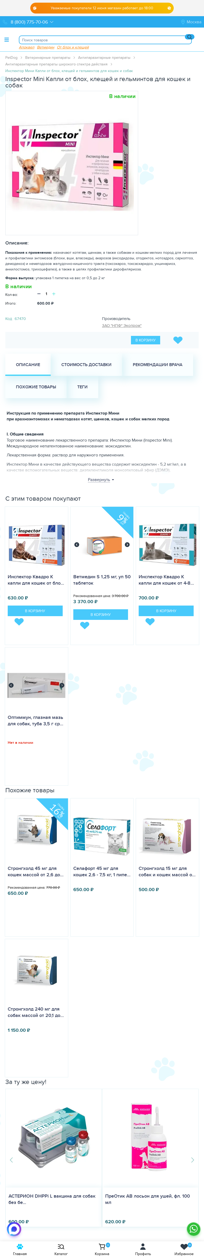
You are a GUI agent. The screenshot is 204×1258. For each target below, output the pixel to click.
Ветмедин (45, 47)
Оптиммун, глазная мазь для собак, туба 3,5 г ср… (35, 720)
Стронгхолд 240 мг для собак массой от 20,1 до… (36, 1012)
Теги (82, 387)
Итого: (10, 303)
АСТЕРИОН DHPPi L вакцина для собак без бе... (51, 1199)
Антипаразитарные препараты (104, 57)
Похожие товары (36, 387)
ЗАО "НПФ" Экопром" (122, 325)
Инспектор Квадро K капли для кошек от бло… (36, 580)
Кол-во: (11, 294)
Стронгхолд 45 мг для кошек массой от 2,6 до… (35, 871)
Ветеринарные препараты (47, 57)
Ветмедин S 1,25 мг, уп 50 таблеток (102, 580)
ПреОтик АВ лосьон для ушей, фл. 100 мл (147, 1199)
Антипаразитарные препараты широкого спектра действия (56, 64)
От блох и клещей (73, 47)
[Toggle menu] (6, 39)
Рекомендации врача (157, 365)
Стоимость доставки (86, 365)
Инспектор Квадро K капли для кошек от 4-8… (166, 580)
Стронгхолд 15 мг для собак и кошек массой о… (167, 871)
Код (8, 318)
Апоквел (26, 47)
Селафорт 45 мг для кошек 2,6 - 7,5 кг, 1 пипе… (101, 871)
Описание (28, 365)
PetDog (11, 57)
